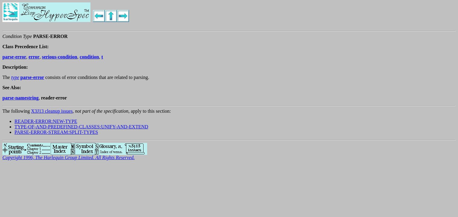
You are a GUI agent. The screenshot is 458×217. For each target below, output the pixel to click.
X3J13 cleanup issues (52, 111)
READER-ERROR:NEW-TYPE (45, 121)
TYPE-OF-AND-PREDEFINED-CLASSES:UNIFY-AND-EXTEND (81, 126)
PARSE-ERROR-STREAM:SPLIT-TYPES (56, 132)
